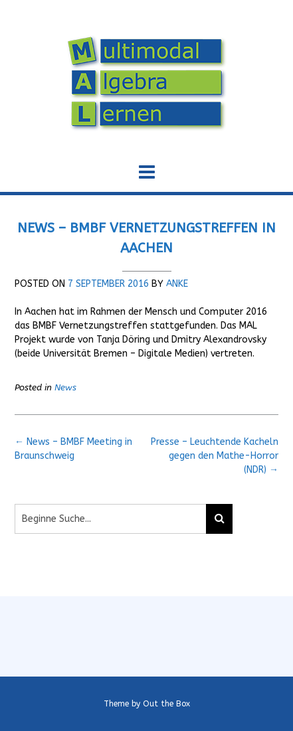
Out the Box (166, 703)
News (65, 387)
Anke (177, 283)
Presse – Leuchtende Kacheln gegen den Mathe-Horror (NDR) (214, 455)
